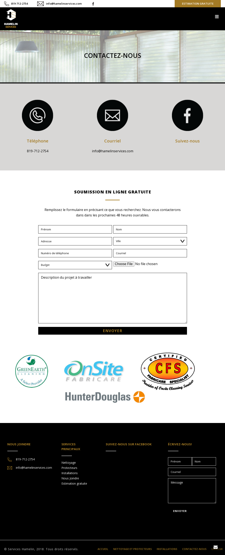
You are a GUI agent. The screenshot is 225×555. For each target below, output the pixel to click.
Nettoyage (68, 463)
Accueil (103, 549)
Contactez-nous (194, 549)
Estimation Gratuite (198, 3)
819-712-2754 (19, 3)
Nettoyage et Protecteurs (132, 549)
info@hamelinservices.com (64, 3)
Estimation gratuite (74, 483)
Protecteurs (69, 468)
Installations (69, 473)
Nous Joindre (70, 478)
